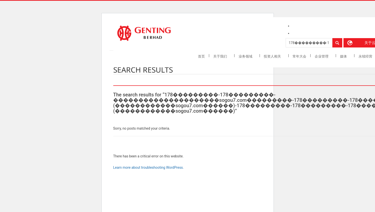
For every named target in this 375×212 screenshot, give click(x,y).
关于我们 (220, 56)
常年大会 (299, 56)
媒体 (344, 56)
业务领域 (246, 56)
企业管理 (322, 56)
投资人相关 (273, 56)
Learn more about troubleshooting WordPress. (148, 167)
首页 (201, 56)
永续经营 (366, 56)
